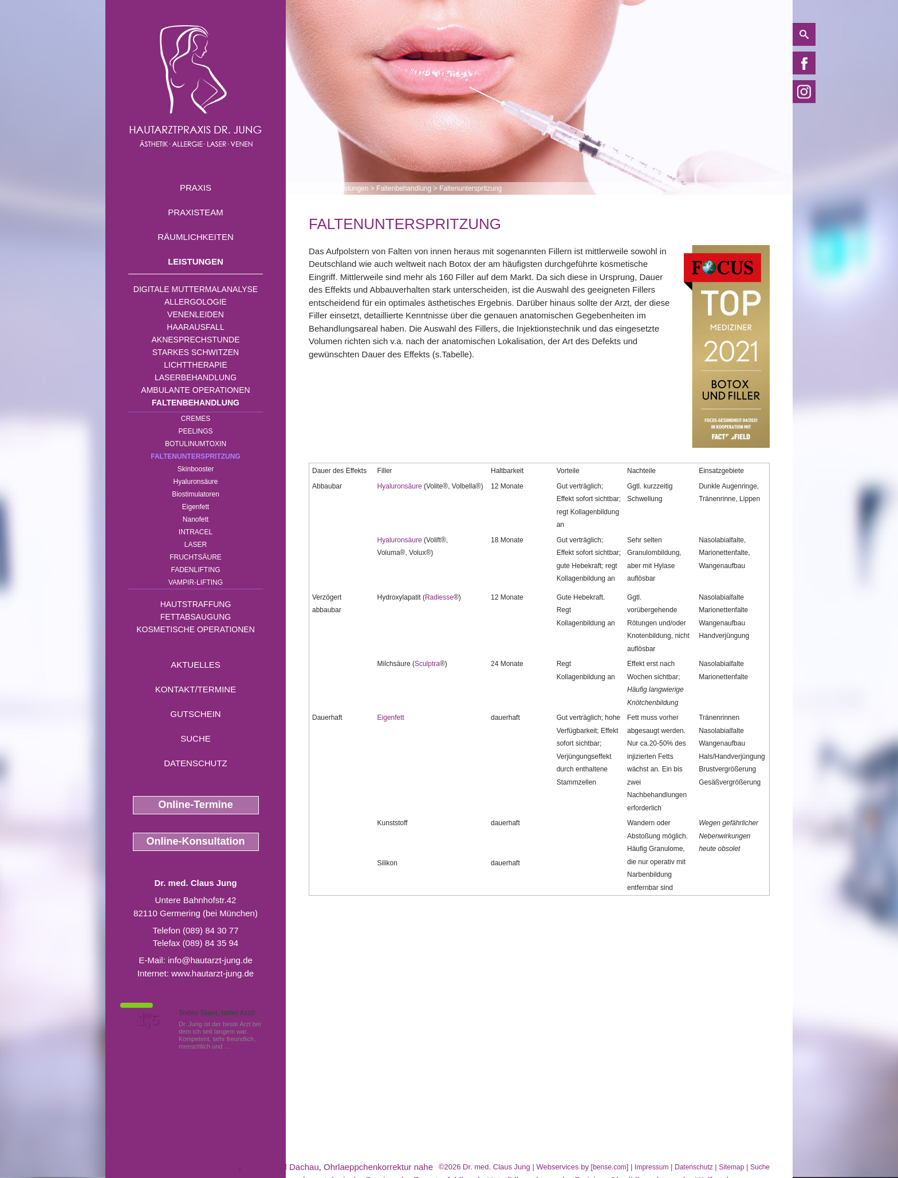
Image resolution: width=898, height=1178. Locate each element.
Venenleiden (195, 314)
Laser (195, 545)
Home (318, 188)
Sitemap (731, 1167)
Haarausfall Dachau (281, 1167)
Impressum (651, 1167)
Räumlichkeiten (195, 237)
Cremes (195, 419)
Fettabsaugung (195, 616)
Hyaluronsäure (195, 482)
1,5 (148, 1020)
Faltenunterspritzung (195, 456)
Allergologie (195, 301)
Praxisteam (195, 212)
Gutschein (195, 714)
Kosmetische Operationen (195, 629)
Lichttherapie (195, 364)
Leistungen (195, 261)
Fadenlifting (195, 570)
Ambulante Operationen (195, 390)
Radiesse (439, 597)
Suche (195, 738)
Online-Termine (195, 804)
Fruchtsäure (196, 557)
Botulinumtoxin (195, 444)
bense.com (610, 1167)
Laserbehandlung (196, 377)
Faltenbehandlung (195, 402)
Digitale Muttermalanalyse (195, 289)
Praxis (195, 187)
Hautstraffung (195, 604)
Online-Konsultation (196, 841)
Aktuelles (195, 664)
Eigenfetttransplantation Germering (172, 1167)
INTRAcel (195, 532)
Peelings (195, 431)
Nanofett (195, 519)
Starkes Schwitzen (195, 352)
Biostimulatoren (195, 494)
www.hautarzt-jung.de (212, 973)
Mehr (240, 1046)
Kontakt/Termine (195, 689)
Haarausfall (195, 327)
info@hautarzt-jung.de (210, 960)
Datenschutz (195, 763)
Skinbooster (196, 469)
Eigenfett (195, 507)
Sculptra (427, 664)
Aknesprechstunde (195, 339)
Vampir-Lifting (195, 582)
